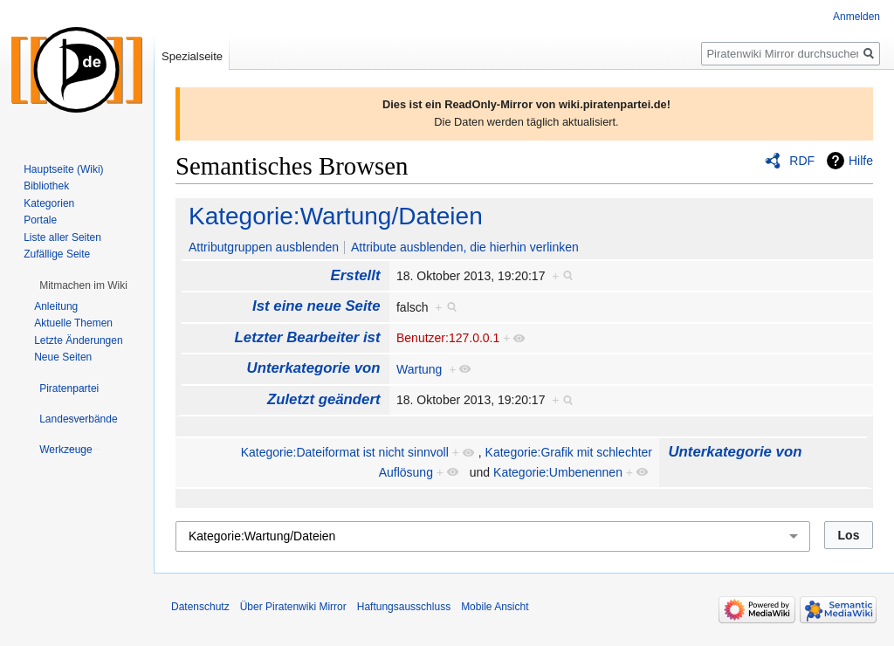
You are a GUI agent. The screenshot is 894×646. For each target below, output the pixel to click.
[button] (83, 285)
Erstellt (356, 275)
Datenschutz (200, 607)
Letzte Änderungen (78, 340)
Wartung (419, 369)
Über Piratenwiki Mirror (293, 607)
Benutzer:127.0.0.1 (447, 338)
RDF (802, 161)
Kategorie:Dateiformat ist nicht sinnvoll (345, 452)
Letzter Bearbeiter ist (308, 337)
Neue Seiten (63, 357)
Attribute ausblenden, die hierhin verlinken (465, 247)
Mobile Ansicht (494, 607)
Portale (40, 220)
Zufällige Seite (57, 254)
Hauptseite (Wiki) (63, 169)
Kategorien (49, 203)
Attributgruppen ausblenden (264, 247)
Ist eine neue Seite (316, 306)
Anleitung (56, 306)
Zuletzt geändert (324, 399)
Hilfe (861, 161)
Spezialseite (192, 56)
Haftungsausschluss (403, 607)
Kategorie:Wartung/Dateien (336, 216)
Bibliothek (46, 186)
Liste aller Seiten (62, 237)
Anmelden (856, 16)
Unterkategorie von (314, 368)
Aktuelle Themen (73, 323)
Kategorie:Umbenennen (557, 472)
